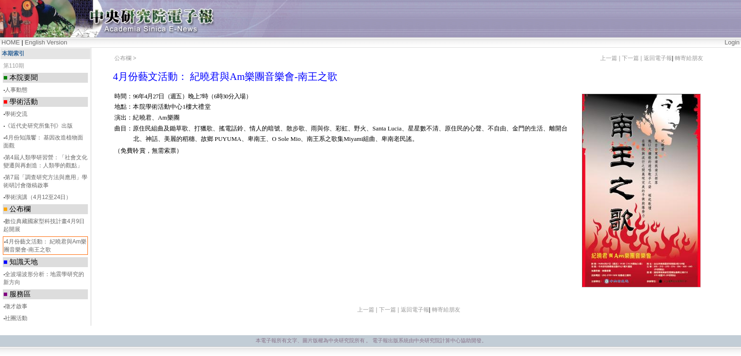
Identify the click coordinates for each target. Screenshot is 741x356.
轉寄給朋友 (689, 58)
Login (732, 42)
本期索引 (13, 53)
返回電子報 (658, 58)
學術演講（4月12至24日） (38, 197)
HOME (10, 42)
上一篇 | (611, 58)
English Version (46, 42)
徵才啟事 (16, 306)
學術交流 (16, 114)
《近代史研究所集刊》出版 (39, 125)
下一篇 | (633, 58)
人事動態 (16, 90)
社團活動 (16, 318)
